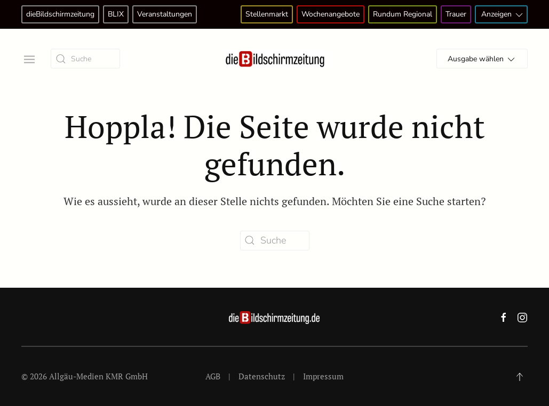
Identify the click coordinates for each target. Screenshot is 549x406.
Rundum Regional (402, 14)
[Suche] (85, 59)
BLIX (116, 14)
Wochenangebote (330, 14)
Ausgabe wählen (482, 59)
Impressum (323, 376)
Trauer (455, 14)
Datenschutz (261, 376)
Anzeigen (502, 14)
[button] (28, 58)
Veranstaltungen (164, 14)
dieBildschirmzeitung (60, 14)
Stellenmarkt (266, 14)
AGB (212, 376)
